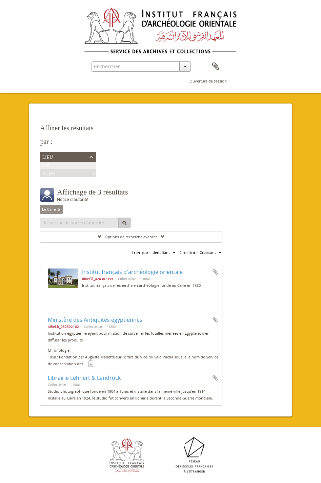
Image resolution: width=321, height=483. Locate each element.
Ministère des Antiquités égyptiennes (95, 319)
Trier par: (140, 252)
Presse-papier (215, 66)
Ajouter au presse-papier (215, 271)
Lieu (47, 156)
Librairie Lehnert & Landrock (84, 378)
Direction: (188, 252)
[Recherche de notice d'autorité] (79, 223)
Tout (45, 166)
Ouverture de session (208, 80)
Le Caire (48, 174)
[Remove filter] (59, 209)
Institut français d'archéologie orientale (132, 272)
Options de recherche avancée (131, 236)
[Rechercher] (124, 223)
